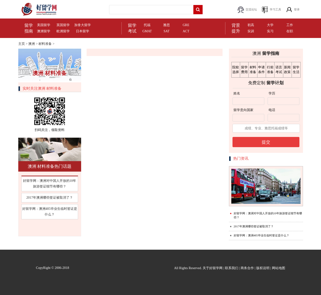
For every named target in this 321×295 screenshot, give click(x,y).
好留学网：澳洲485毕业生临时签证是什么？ (49, 211)
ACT (186, 31)
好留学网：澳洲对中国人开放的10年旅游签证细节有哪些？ (49, 183)
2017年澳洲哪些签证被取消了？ (49, 197)
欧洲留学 (63, 31)
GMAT (147, 31)
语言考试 (278, 70)
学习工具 (275, 9)
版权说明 (263, 268)
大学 (270, 25)
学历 (272, 93)
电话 (272, 110)
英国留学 (63, 25)
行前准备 (270, 70)
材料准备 (45, 44)
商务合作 (247, 268)
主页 (21, 44)
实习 (270, 31)
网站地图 (278, 268)
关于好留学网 (213, 268)
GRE (186, 25)
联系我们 (231, 268)
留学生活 (296, 70)
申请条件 (261, 70)
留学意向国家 (243, 110)
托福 (147, 25)
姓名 (236, 93)
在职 (289, 31)
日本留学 (82, 31)
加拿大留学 (82, 25)
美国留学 (43, 25)
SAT (167, 31)
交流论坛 (251, 9)
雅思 (166, 25)
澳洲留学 (43, 31)
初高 (250, 25)
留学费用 (244, 70)
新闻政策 (287, 70)
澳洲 (31, 44)
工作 (289, 25)
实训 (250, 31)
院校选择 (235, 70)
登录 (297, 9)
